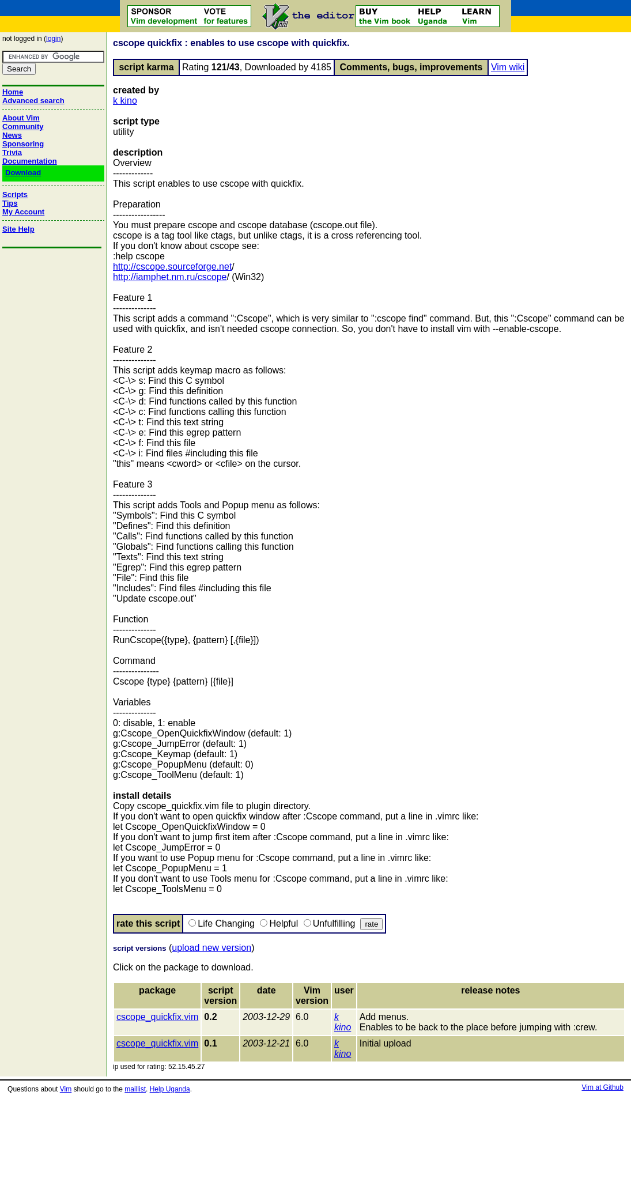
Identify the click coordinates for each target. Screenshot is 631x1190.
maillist (135, 1089)
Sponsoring (23, 143)
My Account (23, 211)
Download (23, 172)
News (12, 135)
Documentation (29, 161)
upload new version (211, 948)
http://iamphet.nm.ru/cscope (169, 277)
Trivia (12, 152)
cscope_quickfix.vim (157, 1017)
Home (12, 92)
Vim (65, 1089)
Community (23, 126)
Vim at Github (602, 1087)
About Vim (21, 118)
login (53, 39)
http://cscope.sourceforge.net (172, 266)
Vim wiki (507, 67)
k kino (125, 100)
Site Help (18, 229)
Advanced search (33, 100)
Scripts (15, 194)
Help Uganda (170, 1089)
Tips (10, 203)
